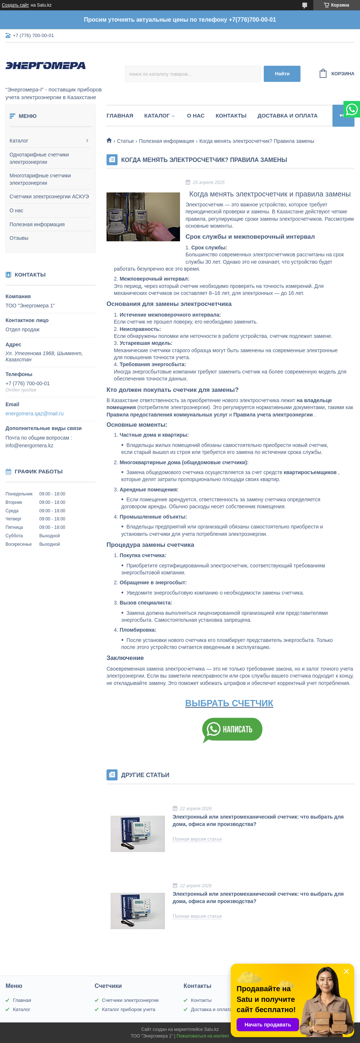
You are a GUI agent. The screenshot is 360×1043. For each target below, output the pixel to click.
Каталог (19, 141)
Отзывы (19, 238)
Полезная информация (37, 224)
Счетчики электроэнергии (130, 1000)
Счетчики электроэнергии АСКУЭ (49, 196)
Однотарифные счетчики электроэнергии (39, 158)
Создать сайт (15, 5)
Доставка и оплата (288, 115)
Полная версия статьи (197, 839)
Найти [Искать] (282, 73)
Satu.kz (211, 1029)
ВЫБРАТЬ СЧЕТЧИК (229, 703)
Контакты (231, 115)
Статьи (125, 141)
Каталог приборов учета (128, 1009)
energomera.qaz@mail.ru (35, 413)
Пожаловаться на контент (203, 1036)
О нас (16, 210)
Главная (120, 115)
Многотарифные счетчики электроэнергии (40, 179)
